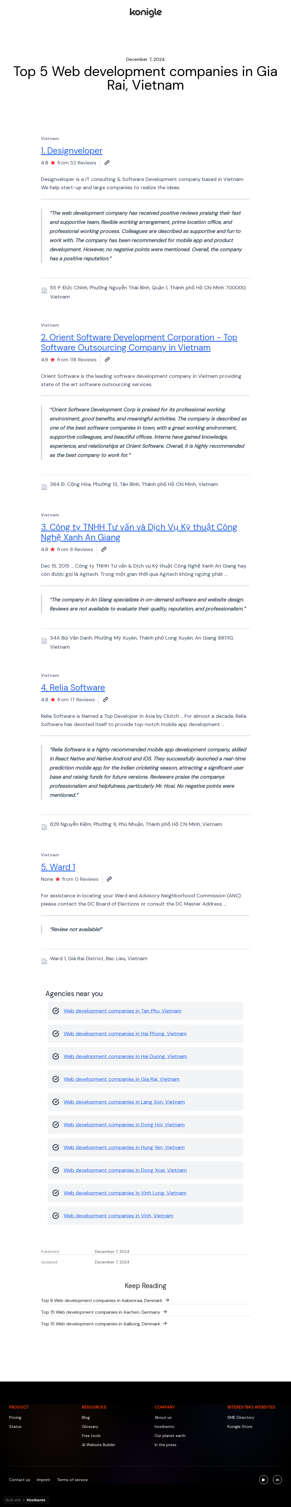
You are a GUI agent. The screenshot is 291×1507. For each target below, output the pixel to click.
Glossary (90, 1426)
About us (163, 1417)
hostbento (164, 1426)
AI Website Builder (98, 1444)
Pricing (15, 1417)
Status (15, 1426)
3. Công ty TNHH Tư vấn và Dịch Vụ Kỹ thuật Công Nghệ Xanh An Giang (139, 532)
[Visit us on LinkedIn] (277, 1479)
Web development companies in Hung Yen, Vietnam (124, 1147)
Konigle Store (239, 1426)
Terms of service (72, 1479)
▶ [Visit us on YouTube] (265, 1480)
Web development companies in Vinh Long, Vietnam (125, 1192)
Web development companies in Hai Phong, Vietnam (125, 1033)
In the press (165, 1444)
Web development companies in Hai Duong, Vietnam (125, 1056)
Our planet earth (170, 1435)
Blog (86, 1417)
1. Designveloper (72, 150)
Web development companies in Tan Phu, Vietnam (123, 1010)
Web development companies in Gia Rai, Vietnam (122, 1079)
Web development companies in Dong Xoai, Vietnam (125, 1170)
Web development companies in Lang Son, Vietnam (124, 1101)
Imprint (43, 1479)
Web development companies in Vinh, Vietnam (118, 1215)
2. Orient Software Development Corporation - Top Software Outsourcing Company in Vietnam (139, 342)
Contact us (19, 1479)
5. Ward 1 (58, 867)
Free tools (91, 1435)
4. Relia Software (73, 687)
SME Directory (240, 1417)
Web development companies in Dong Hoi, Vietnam (124, 1124)
